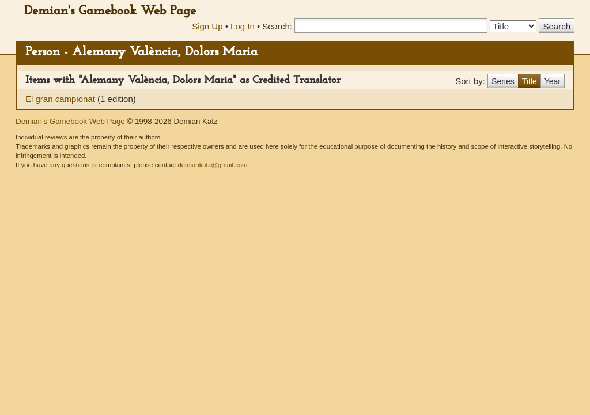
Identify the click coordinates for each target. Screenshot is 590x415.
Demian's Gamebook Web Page (110, 11)
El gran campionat (61, 99)
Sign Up (207, 26)
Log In (242, 26)
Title (529, 81)
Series (503, 81)
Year (552, 81)
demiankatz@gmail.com (212, 164)
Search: (277, 26)
